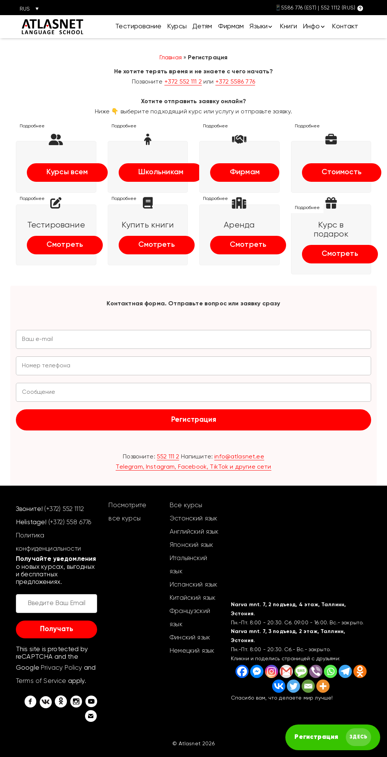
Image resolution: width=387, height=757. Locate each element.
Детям (202, 26)
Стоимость (342, 172)
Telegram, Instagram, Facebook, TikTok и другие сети (193, 467)
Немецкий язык (192, 651)
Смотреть (64, 245)
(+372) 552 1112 (64, 509)
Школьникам (161, 172)
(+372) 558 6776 (69, 522)
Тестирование (138, 26)
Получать (56, 629)
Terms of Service (41, 681)
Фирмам (231, 26)
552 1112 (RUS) (338, 8)
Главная (170, 58)
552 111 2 (168, 457)
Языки (258, 26)
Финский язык (190, 638)
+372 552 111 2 (183, 82)
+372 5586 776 (235, 82)
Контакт (345, 26)
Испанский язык (193, 585)
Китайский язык (192, 598)
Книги (288, 26)
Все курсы (186, 505)
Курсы (177, 26)
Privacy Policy (61, 668)
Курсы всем (67, 172)
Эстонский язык (193, 519)
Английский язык (194, 532)
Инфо (311, 26)
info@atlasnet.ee (239, 457)
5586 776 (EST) (298, 8)
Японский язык (191, 545)
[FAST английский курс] (332, 737)
